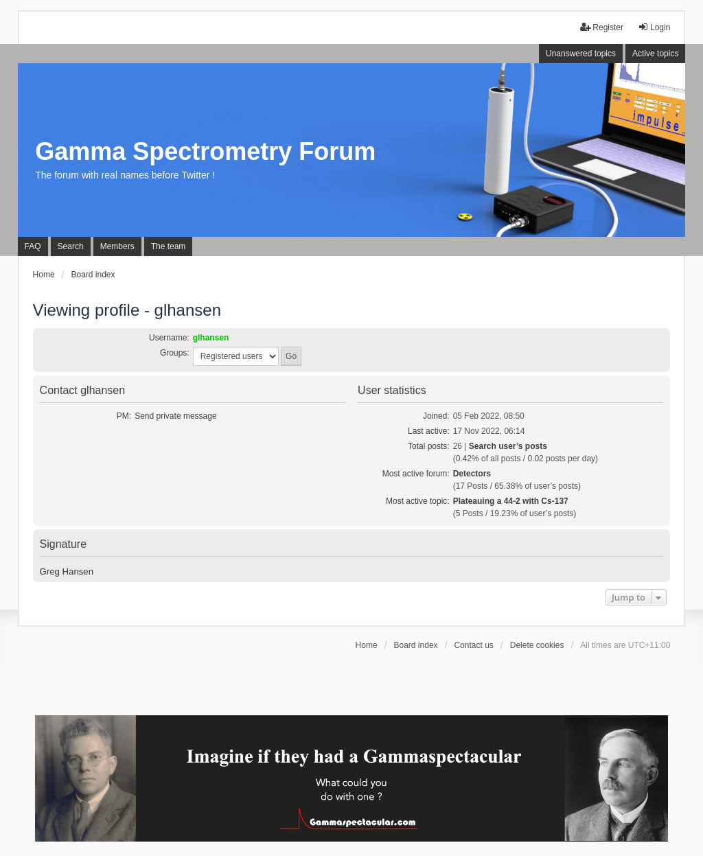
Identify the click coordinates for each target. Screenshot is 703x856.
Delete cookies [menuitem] (537, 645)
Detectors (472, 473)
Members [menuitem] (117, 246)
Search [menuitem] (71, 246)
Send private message (175, 416)
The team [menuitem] (168, 246)
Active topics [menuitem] (655, 53)
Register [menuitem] (601, 27)
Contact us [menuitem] (473, 645)
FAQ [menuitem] (33, 246)
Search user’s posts (508, 446)
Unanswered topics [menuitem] (581, 53)
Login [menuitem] (654, 27)
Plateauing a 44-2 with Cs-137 (510, 501)
